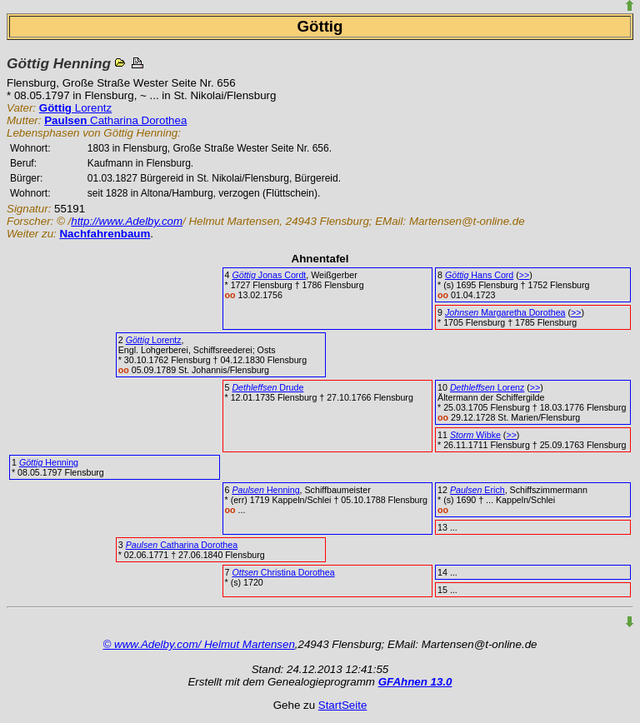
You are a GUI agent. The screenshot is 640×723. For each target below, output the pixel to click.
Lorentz (75, 108)
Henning (48, 462)
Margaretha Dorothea (505, 312)
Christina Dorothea (283, 572)
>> (524, 275)
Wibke (475, 435)
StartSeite (343, 705)
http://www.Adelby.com (126, 221)
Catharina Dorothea (115, 120)
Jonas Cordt (269, 275)
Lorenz (487, 387)
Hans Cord (479, 275)
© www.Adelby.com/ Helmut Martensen (199, 644)
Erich (477, 490)
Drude (267, 387)
